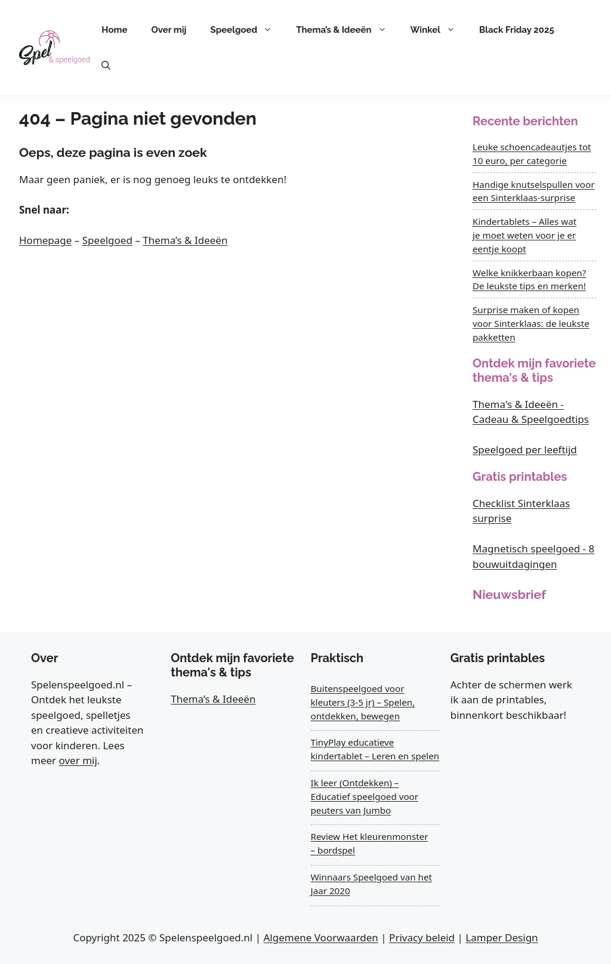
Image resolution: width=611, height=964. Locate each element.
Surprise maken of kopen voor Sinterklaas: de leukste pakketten (531, 323)
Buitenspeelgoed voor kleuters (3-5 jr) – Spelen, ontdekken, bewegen (363, 702)
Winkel (439, 30)
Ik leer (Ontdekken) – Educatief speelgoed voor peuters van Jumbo (365, 796)
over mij (78, 760)
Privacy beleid (422, 937)
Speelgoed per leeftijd (525, 449)
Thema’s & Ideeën (347, 30)
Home (114, 29)
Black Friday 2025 (516, 29)
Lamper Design (501, 937)
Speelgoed (248, 30)
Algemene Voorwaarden (320, 937)
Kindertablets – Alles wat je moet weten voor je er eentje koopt (524, 235)
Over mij (168, 29)
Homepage (45, 240)
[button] (106, 66)
